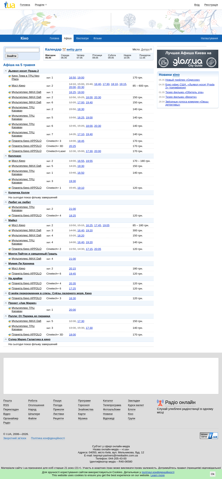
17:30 (106, 84)
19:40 (89, 102)
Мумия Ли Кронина (21, 263)
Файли (32, 418)
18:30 (80, 109)
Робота (32, 400)
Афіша (68, 38)
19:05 (106, 225)
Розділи (39, 4)
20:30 (80, 87)
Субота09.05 (112, 56)
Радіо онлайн (180, 402)
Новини (108, 413)
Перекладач (11, 409)
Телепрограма (112, 405)
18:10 (114, 84)
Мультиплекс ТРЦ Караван (21, 109)
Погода (57, 405)
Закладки (134, 400)
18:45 (80, 140)
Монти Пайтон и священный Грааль (32, 253)
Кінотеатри (82, 38)
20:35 (72, 283)
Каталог (108, 400)
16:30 (72, 298)
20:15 (72, 268)
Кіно (130, 413)
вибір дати (74, 49)
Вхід (197, 4)
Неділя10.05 (127, 56)
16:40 (97, 84)
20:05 (97, 249)
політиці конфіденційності (158, 472)
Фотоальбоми (111, 409)
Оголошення (36, 405)
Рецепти (58, 418)
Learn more (158, 475)
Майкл (12, 220)
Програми (84, 400)
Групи (131, 418)
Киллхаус (14, 155)
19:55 (89, 160)
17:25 (72, 288)
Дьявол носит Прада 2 (23, 70)
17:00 (80, 102)
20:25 (72, 146)
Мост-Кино (16, 85)
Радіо (6, 422)
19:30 (80, 166)
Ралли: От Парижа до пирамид (29, 316)
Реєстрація (211, 4)
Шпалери (34, 413)
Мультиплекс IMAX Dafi (24, 92)
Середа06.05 (65, 56)
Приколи (58, 409)
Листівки (58, 413)
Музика (82, 418)
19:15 (122, 84)
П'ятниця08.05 (97, 56)
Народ (32, 409)
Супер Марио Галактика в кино (29, 339)
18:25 (72, 215)
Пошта (7, 400)
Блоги (132, 409)
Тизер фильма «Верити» (181, 96)
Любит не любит (19, 202)
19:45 (72, 273)
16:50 (72, 77)
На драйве (15, 278)
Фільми (97, 38)
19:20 (89, 230)
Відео (6, 413)
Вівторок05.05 (50, 56)
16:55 (80, 160)
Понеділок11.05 (144, 56)
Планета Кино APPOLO (24, 140)
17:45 (97, 225)
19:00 (80, 77)
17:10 (80, 134)
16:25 (72, 92)
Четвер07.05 (80, 56)
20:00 (72, 87)
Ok (212, 474)
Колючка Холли (18, 192)
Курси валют (136, 405)
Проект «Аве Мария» (22, 303)
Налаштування (209, 38)
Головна (25, 4)
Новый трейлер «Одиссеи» (182, 79)
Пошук (57, 400)
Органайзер (10, 418)
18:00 (89, 97)
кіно (176, 75)
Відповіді (108, 418)
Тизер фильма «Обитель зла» (184, 92)
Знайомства (85, 409)
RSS (6, 405)
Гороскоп (84, 405)
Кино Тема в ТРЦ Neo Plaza (23, 77)
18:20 (80, 235)
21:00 (72, 208)
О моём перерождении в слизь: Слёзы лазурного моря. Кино (50, 293)
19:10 (80, 187)
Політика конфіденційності (48, 438)
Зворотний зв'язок (14, 438)
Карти (81, 413)
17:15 (89, 249)
